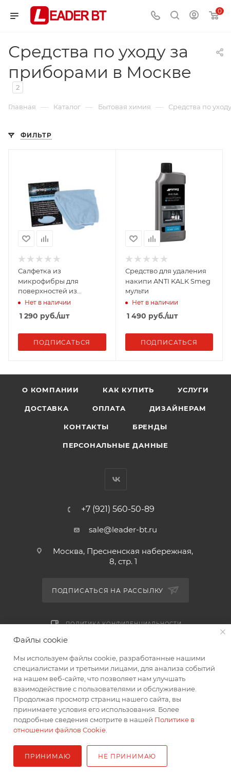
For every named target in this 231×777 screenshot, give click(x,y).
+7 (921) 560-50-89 (118, 509)
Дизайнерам (177, 408)
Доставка (46, 408)
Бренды (149, 427)
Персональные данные (115, 445)
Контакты (86, 427)
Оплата (109, 408)
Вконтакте (116, 479)
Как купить (128, 390)
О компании (50, 390)
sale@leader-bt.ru (123, 529)
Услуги (193, 390)
